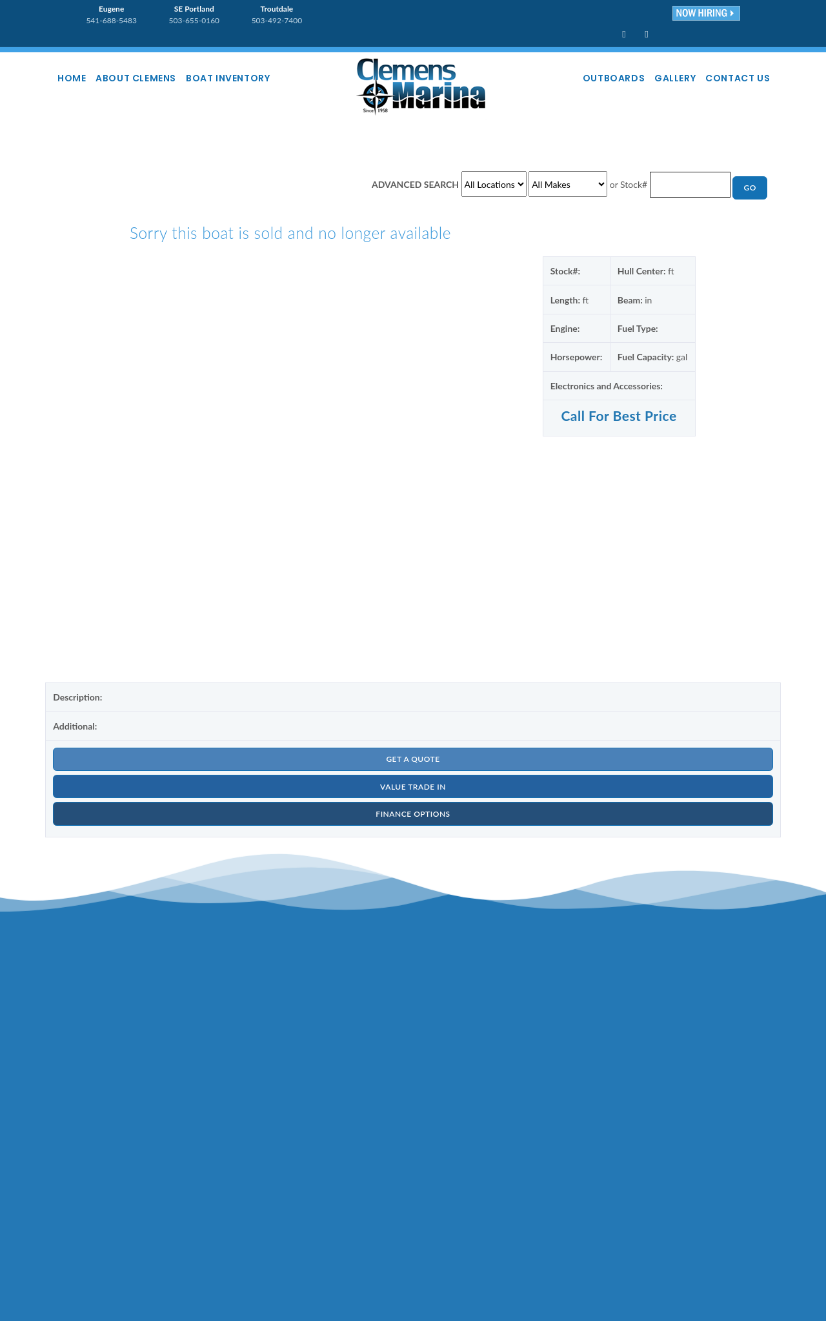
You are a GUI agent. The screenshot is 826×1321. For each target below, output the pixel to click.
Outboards (593, 78)
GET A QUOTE (412, 762)
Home (77, 78)
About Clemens (149, 78)
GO (749, 189)
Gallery (662, 78)
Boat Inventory (250, 78)
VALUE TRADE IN (413, 792)
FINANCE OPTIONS (413, 821)
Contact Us (734, 78)
